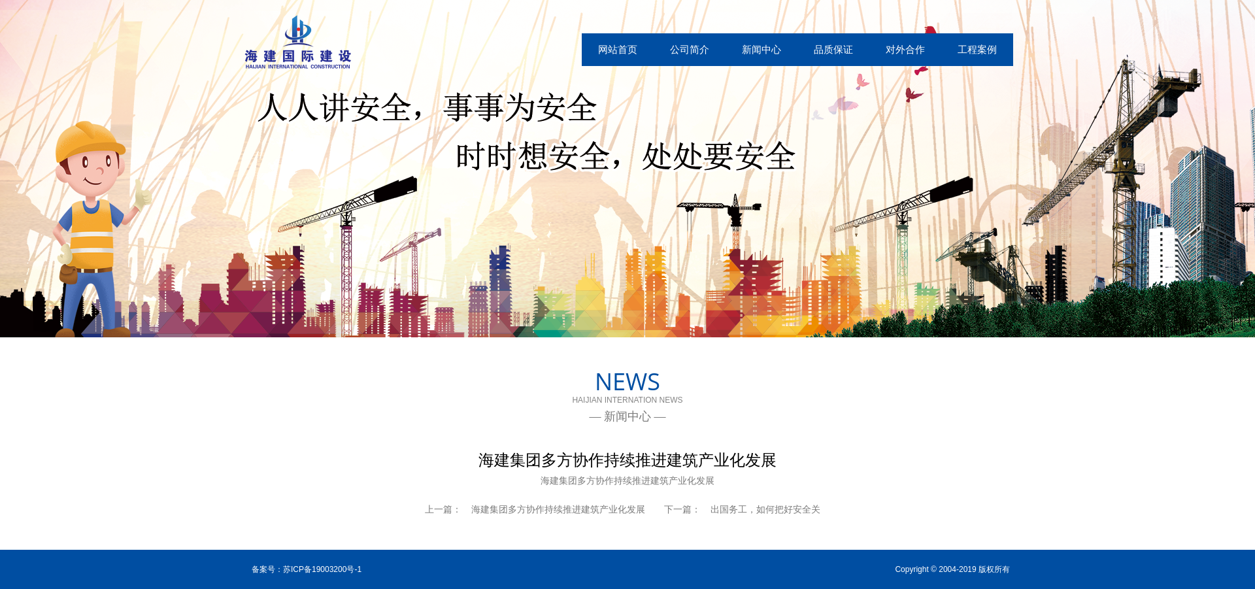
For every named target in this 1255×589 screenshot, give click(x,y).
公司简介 (689, 49)
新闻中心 (761, 49)
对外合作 (905, 49)
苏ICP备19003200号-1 (322, 569)
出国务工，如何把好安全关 (765, 509)
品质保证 (833, 49)
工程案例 (977, 49)
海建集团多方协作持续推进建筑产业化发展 (558, 509)
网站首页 (617, 49)
